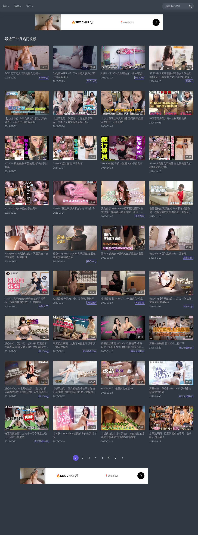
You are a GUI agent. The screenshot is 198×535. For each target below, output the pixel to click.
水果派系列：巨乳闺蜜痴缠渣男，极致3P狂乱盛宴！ (170, 435)
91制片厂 (43, 306)
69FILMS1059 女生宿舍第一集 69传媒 (122, 73)
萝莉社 (189, 81)
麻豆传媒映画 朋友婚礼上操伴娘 (167, 343)
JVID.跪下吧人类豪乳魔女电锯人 (22, 73)
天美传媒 (139, 216)
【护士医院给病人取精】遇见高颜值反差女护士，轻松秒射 (122, 120)
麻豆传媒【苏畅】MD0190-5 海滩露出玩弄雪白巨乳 (170, 390)
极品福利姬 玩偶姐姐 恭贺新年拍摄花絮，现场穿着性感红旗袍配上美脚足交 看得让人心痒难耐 (170, 210)
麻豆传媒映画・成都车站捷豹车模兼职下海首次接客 (74, 345)
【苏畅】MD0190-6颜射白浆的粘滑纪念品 (75, 435)
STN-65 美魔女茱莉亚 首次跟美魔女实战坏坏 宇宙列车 (170, 165)
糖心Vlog (91, 261)
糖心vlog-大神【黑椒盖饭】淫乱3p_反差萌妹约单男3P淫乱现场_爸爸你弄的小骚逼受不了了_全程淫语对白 (27, 390)
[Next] (122, 458)
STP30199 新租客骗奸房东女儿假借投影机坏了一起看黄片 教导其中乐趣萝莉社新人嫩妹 (170, 75)
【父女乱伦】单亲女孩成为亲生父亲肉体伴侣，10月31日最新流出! (26, 120)
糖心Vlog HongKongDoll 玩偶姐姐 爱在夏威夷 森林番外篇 (74, 255)
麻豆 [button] (6, 6)
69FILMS (91, 81)
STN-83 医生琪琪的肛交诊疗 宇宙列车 (74, 208)
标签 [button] (18, 6)
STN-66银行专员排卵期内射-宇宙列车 (122, 163)
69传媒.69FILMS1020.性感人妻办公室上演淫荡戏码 (74, 75)
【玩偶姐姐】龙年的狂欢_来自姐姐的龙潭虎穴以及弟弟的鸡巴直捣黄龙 (122, 435)
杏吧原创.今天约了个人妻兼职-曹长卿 (73, 298)
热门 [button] (30, 6)
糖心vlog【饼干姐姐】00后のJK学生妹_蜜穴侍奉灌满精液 (171, 300)
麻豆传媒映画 (89, 351)
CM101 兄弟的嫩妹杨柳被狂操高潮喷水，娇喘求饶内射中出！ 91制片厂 (25, 300)
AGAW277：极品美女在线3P (117, 388)
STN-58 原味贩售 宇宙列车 (68, 163)
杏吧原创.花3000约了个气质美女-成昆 (122, 298)
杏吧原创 (91, 303)
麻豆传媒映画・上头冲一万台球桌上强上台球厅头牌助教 (26, 435)
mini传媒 (43, 77)
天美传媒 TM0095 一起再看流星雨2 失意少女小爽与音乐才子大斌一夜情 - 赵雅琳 (122, 210)
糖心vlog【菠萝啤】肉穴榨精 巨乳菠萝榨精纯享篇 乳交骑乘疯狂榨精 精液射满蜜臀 (26, 345)
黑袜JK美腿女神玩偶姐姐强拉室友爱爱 (122, 253)
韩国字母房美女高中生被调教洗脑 (167, 118)
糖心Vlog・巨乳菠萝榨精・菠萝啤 (167, 253)
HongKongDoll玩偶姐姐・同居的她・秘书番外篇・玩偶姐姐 (26, 255)
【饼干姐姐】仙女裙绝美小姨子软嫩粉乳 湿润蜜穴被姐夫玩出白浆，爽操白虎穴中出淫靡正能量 (74, 390)
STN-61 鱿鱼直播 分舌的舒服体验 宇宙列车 (26, 165)
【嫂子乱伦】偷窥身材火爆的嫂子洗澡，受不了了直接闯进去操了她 (72, 120)
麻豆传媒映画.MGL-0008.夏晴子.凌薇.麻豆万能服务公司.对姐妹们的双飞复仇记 (122, 345)
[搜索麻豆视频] (178, 6)
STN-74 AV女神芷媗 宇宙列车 (21, 208)
